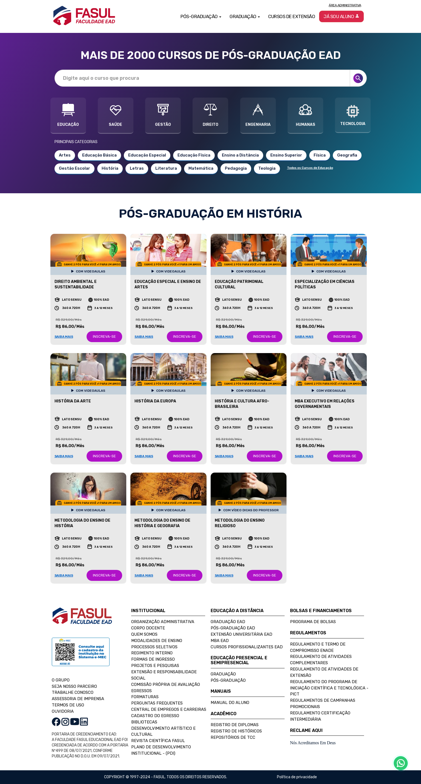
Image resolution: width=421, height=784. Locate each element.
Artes (65, 155)
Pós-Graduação (228, 680)
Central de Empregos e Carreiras (168, 709)
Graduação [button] (245, 16)
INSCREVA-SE (104, 336)
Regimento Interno (152, 653)
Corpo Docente (148, 628)
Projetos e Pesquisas (155, 665)
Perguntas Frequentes (157, 703)
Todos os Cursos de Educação (310, 168)
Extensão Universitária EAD (241, 634)
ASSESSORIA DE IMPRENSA (78, 698)
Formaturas (145, 696)
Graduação (223, 674)
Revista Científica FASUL (158, 740)
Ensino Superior (286, 155)
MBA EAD (220, 640)
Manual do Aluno (230, 702)
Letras (137, 168)
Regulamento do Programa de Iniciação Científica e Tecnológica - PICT (329, 688)
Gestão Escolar (74, 168)
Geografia (347, 155)
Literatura (166, 168)
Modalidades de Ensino (156, 640)
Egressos (141, 690)
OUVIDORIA (63, 711)
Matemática (200, 168)
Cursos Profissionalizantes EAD (247, 646)
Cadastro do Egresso (155, 715)
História (110, 168)
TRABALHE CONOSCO (72, 692)
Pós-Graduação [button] (201, 16)
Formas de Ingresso (153, 659)
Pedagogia (236, 168)
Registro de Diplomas (235, 724)
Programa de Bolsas (313, 621)
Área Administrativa (345, 5)
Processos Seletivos (154, 646)
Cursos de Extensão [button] (291, 16)
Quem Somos (144, 634)
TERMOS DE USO (68, 705)
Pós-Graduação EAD (233, 628)
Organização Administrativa (162, 621)
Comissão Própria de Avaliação (165, 684)
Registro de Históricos (236, 731)
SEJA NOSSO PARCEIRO (74, 686)
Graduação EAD (228, 621)
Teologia (267, 168)
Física (320, 155)
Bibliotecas (144, 722)
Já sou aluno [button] (341, 16)
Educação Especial (147, 155)
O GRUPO (61, 680)
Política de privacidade (297, 777)
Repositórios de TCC (233, 737)
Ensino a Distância (240, 155)
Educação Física (193, 155)
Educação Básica (99, 155)
